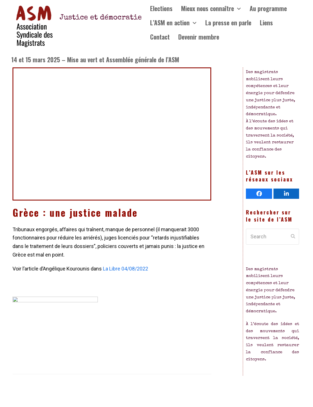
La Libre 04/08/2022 (125, 269)
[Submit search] (293, 236)
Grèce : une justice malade (75, 212)
